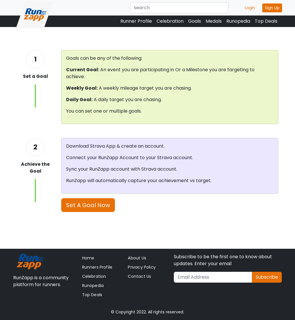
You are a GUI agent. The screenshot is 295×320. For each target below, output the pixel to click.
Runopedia (238, 21)
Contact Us (139, 276)
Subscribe (267, 277)
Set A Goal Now (88, 205)
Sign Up (272, 8)
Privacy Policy (141, 267)
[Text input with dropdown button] (179, 7)
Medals (214, 21)
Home (88, 258)
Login (250, 8)
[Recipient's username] (213, 277)
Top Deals (266, 21)
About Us (137, 258)
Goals (194, 21)
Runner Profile (136, 21)
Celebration (170, 21)
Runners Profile (97, 267)
